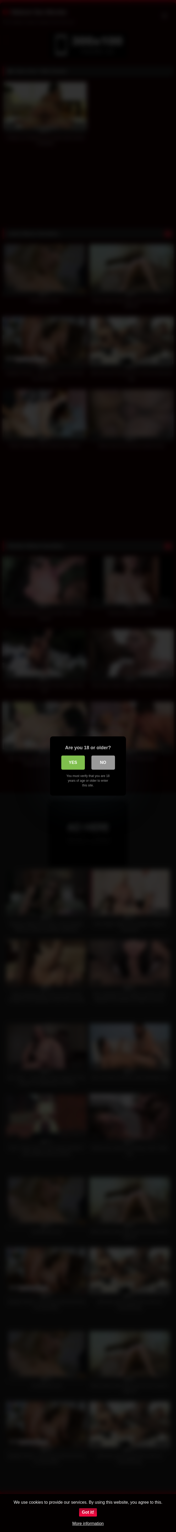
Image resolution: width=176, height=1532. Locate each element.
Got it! (88, 1512)
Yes (73, 762)
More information (88, 1523)
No (103, 762)
